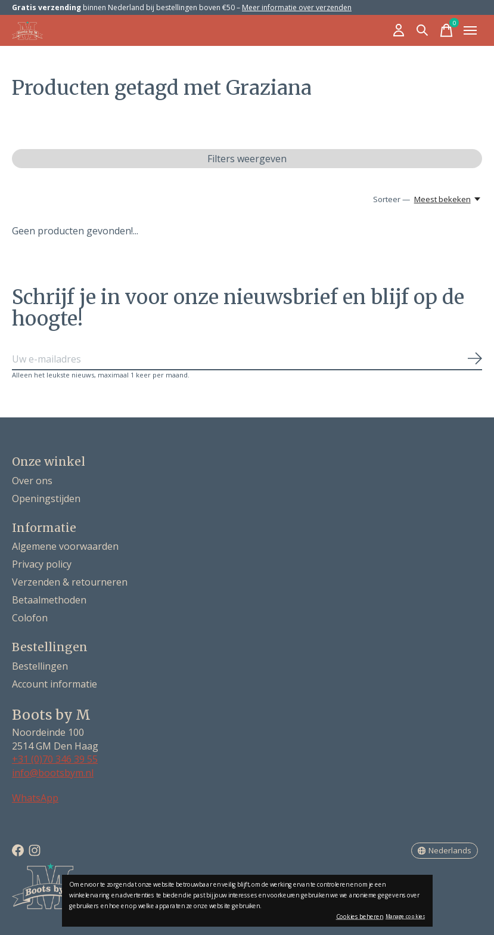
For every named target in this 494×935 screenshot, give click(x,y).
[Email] (247, 359)
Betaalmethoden (49, 599)
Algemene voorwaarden (65, 546)
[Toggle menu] (470, 30)
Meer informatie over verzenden (297, 7)
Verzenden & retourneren (70, 582)
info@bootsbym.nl (53, 772)
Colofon (30, 617)
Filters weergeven (247, 158)
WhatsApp (35, 797)
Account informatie (54, 684)
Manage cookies (405, 916)
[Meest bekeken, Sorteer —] (448, 199)
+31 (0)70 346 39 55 (55, 759)
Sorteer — (391, 199)
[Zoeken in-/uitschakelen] (422, 30)
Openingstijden (46, 498)
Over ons (32, 480)
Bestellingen (40, 666)
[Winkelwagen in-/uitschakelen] (446, 30)
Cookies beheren (360, 916)
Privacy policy (42, 564)
